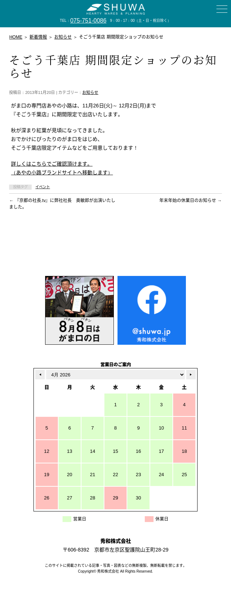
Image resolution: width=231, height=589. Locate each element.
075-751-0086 (88, 20)
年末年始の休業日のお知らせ (190, 200)
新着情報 (38, 37)
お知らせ (90, 92)
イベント (42, 187)
